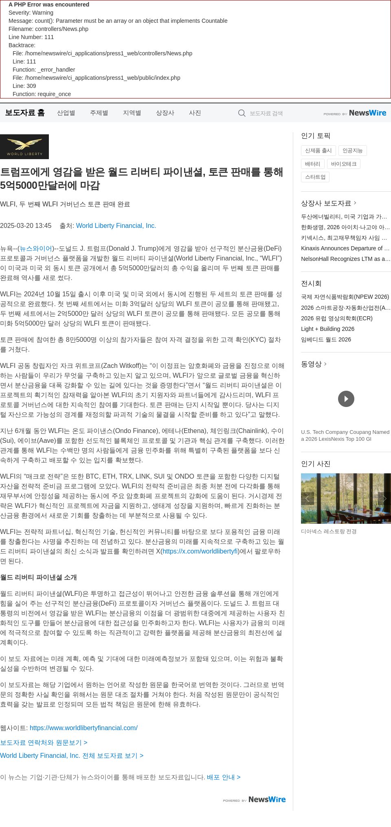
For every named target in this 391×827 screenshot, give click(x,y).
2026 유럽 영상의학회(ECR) (337, 318)
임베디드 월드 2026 (326, 339)
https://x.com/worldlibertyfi (200, 551)
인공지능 (353, 150)
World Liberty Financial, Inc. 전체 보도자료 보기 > (71, 755)
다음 (384, 498)
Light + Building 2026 (327, 329)
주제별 (99, 112)
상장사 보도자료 (326, 203)
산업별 (66, 112)
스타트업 (315, 177)
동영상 (311, 364)
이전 (307, 498)
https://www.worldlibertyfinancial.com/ (84, 727)
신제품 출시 (318, 150)
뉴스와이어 (36, 248)
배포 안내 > (223, 777)
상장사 (165, 112)
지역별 (132, 112)
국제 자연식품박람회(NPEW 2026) (345, 296)
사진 (195, 112)
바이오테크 (344, 164)
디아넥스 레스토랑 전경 (329, 531)
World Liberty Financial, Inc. (116, 225)
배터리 (313, 164)
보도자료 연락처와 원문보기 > (44, 742)
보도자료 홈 (24, 112)
